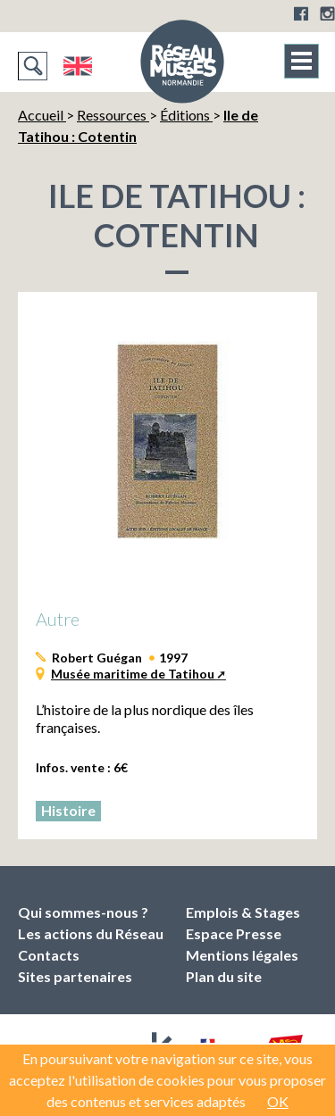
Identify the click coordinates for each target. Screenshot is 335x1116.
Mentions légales (242, 954)
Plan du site (224, 976)
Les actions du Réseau (90, 933)
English (77, 66)
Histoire (68, 810)
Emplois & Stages (243, 912)
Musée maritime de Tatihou (132, 673)
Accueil (42, 114)
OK (278, 1101)
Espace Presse (233, 933)
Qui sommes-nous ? (83, 912)
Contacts (49, 954)
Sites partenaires (75, 976)
